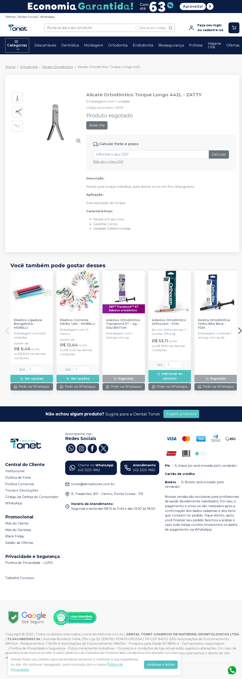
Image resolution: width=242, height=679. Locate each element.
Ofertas (10, 16)
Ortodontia (118, 45)
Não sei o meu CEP (108, 162)
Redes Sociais (28, 16)
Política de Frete (18, 478)
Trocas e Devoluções (21, 490)
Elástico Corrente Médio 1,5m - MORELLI (77, 322)
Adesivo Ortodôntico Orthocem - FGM (169, 322)
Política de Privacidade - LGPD (29, 563)
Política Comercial (19, 484)
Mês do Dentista (18, 530)
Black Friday (14, 536)
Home (10, 67)
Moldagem (93, 45)
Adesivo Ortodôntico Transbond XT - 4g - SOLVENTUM (123, 324)
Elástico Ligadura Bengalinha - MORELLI (28, 324)
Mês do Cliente (17, 523)
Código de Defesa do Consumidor (31, 497)
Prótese (196, 45)
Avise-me (97, 125)
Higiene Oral (214, 45)
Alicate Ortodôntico (57, 67)
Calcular (219, 154)
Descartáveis (45, 45)
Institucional (15, 471)
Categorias (17, 45)
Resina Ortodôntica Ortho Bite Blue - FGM (214, 324)
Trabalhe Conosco (19, 578)
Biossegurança (171, 45)
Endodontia (143, 45)
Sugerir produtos (181, 414)
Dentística (70, 45)
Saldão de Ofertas (19, 543)
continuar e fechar (161, 664)
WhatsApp (47, 16)
